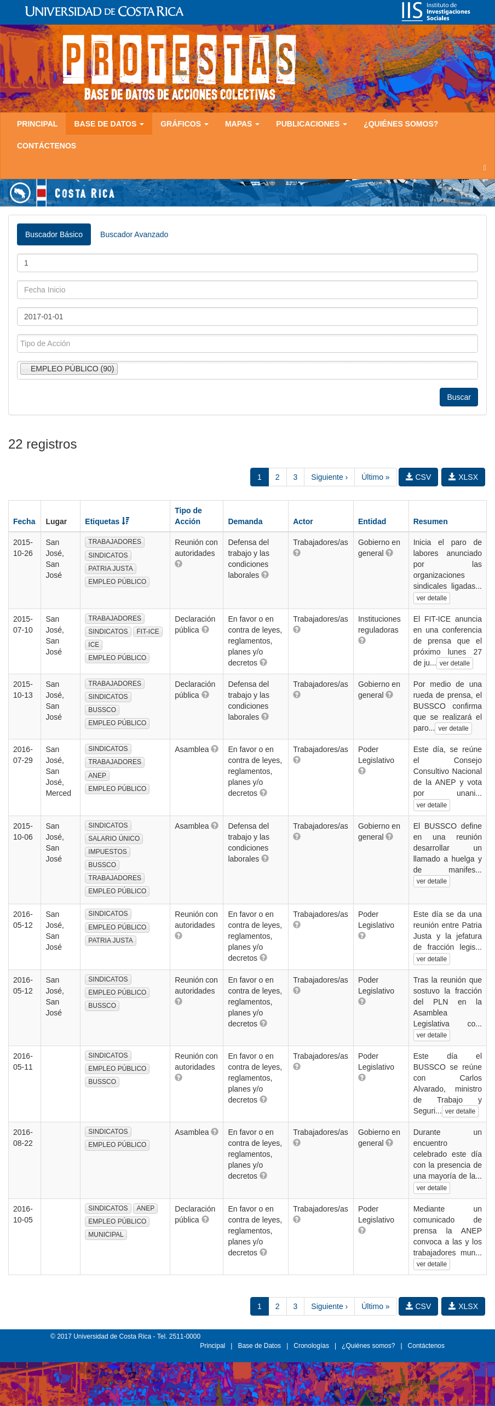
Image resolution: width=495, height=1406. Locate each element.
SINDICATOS (108, 555)
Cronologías (311, 1346)
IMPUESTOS (107, 852)
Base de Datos (259, 1346)
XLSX (463, 477)
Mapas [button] (242, 123)
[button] (178, 563)
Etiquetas (107, 521)
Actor (303, 521)
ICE (93, 645)
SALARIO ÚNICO (114, 838)
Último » (375, 477)
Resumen (430, 521)
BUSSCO (102, 710)
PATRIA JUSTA (110, 568)
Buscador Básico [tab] (54, 234)
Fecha (24, 521)
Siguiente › (329, 477)
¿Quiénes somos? (401, 123)
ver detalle (432, 598)
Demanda (245, 521)
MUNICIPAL (105, 1234)
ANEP (97, 775)
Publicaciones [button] (311, 123)
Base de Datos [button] (109, 123)
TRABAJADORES (114, 542)
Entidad (372, 521)
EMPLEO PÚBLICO (117, 582)
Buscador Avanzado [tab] (134, 234)
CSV (418, 477)
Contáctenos (46, 145)
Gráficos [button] (184, 123)
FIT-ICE (147, 631)
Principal (37, 123)
